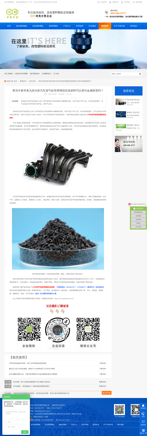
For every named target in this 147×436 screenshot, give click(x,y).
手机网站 (125, 2)
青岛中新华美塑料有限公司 (59, 393)
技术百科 (32, 81)
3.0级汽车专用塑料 (21, 74)
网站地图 (136, 2)
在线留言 (102, 2)
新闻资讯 (23, 81)
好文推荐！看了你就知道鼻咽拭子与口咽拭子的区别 (31, 382)
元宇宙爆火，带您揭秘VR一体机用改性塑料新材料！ (32, 386)
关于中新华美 (108, 424)
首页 (15, 81)
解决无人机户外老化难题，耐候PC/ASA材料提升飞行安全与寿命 (32, 369)
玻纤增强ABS (35, 74)
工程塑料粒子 (46, 74)
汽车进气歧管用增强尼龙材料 (23, 393)
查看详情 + (103, 382)
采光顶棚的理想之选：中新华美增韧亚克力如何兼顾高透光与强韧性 (33, 374)
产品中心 (74, 424)
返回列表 (106, 393)
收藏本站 (113, 2)
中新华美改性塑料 (42, 393)
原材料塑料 (63, 424)
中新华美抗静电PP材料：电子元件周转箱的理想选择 (27, 363)
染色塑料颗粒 (49, 424)
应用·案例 (85, 424)
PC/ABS (56, 74)
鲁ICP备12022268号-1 (63, 420)
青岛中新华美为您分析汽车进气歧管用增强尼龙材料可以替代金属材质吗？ (65, 81)
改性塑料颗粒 (35, 424)
